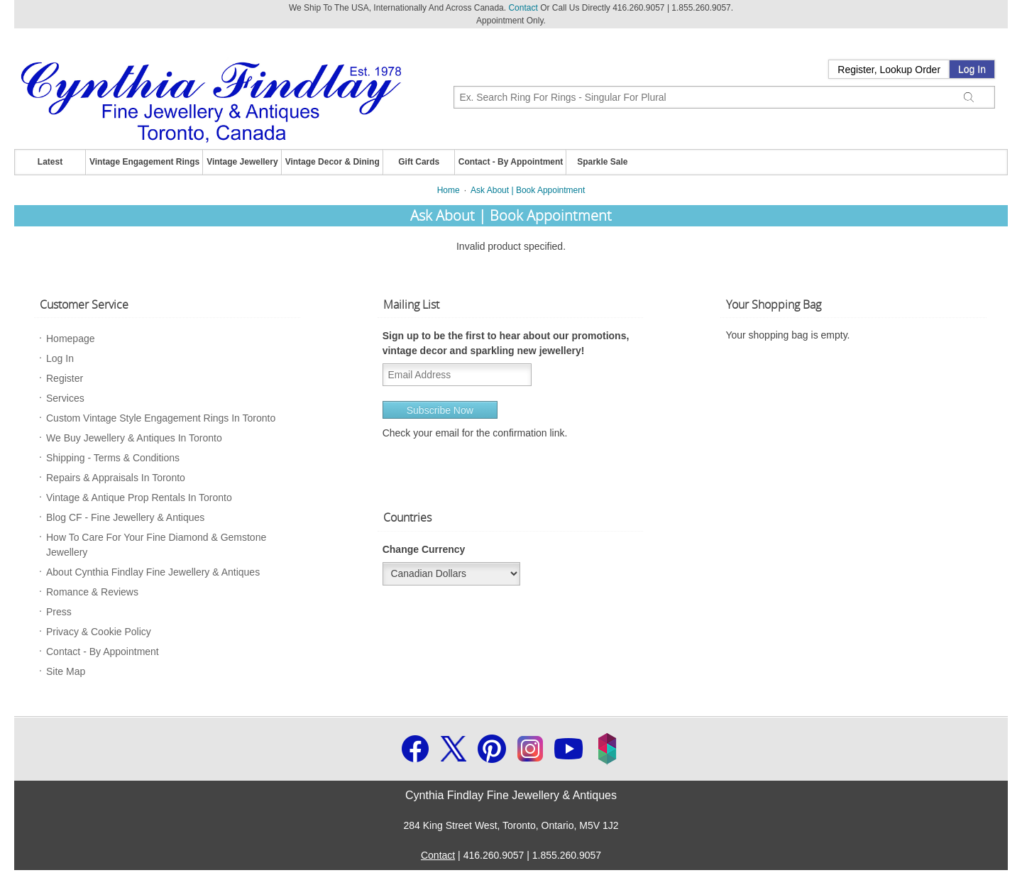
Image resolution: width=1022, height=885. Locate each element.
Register (64, 378)
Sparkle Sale (602, 162)
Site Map (65, 671)
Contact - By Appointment (511, 162)
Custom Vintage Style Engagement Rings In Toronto (160, 418)
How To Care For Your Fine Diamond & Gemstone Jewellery (156, 545)
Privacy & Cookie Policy (98, 631)
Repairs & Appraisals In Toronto (115, 477)
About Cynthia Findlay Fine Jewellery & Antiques (153, 572)
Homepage (70, 338)
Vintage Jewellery (242, 162)
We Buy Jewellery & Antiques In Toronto (134, 438)
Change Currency (424, 549)
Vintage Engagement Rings (144, 162)
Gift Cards (418, 162)
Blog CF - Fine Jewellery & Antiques (125, 517)
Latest (50, 162)
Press (59, 611)
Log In (972, 69)
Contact (522, 8)
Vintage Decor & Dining (332, 162)
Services (65, 398)
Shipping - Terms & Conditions (113, 457)
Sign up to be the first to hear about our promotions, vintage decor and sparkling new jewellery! (506, 343)
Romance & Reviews (92, 592)
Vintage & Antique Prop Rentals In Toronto (139, 497)
